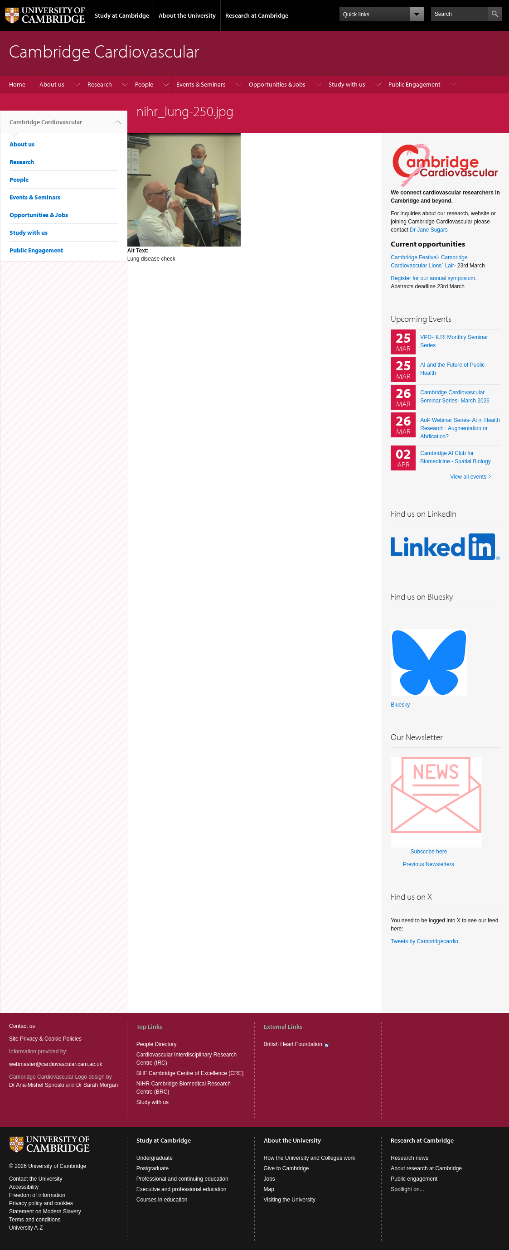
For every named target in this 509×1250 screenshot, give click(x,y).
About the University (187, 15)
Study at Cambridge (122, 15)
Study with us (347, 84)
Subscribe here (429, 851)
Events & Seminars (201, 84)
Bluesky (400, 705)
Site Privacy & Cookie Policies (45, 1039)
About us (51, 84)
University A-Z (26, 1228)
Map (269, 1189)
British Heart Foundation (293, 1044)
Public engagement (414, 1179)
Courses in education (162, 1200)
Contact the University (35, 1179)
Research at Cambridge (256, 15)
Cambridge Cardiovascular (46, 125)
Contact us (22, 1026)
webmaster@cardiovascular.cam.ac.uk (55, 1064)
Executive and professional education (181, 1189)
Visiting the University (290, 1200)
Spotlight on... (407, 1189)
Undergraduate (154, 1158)
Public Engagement (414, 84)
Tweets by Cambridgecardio (424, 941)
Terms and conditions (34, 1219)
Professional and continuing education (182, 1179)
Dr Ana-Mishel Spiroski (36, 1085)
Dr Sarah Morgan (97, 1085)
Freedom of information (37, 1195)
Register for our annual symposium (433, 278)
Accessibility (24, 1187)
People (144, 84)
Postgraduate (152, 1168)
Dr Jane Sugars (428, 230)
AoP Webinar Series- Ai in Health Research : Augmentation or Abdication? (460, 428)
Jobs (269, 1179)
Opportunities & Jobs (277, 84)
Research (99, 84)
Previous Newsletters (428, 864)
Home (17, 84)
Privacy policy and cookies (41, 1203)
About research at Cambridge (426, 1168)
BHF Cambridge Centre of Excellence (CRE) (190, 1073)
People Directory (156, 1044)
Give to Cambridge (286, 1168)
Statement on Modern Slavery (45, 1211)
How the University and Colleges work (309, 1158)
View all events (468, 477)
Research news (409, 1158)
